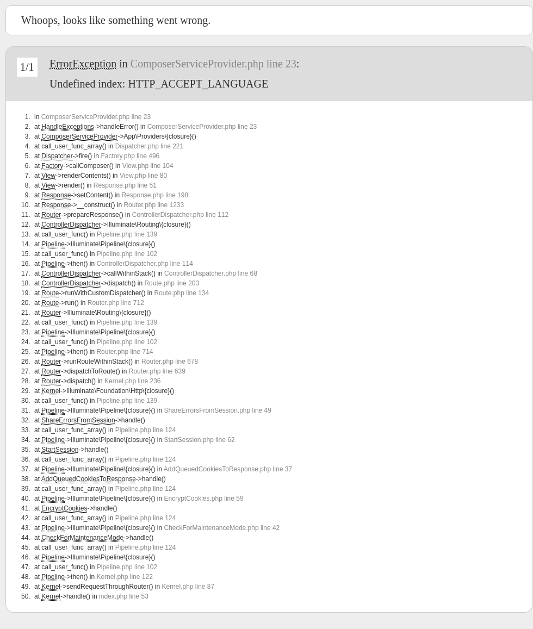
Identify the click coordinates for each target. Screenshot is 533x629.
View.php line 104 (147, 166)
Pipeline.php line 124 (145, 430)
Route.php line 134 (181, 293)
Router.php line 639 (157, 371)
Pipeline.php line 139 (127, 234)
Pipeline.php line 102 (127, 254)
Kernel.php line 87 (188, 586)
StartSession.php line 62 (199, 440)
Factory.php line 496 (130, 156)
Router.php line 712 (116, 303)
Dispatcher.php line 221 (149, 146)
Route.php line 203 (171, 283)
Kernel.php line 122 (124, 577)
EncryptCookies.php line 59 (203, 498)
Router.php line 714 (124, 352)
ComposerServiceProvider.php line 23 (213, 64)
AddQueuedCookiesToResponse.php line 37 (228, 469)
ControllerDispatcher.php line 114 (144, 263)
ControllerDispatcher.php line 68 (210, 273)
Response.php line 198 (154, 195)
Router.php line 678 (169, 361)
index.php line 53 (123, 596)
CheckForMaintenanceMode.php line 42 (222, 528)
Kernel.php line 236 (132, 381)
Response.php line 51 (125, 185)
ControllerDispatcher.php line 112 (180, 215)
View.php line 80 (143, 175)
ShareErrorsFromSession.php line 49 (217, 410)
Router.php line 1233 (153, 205)
